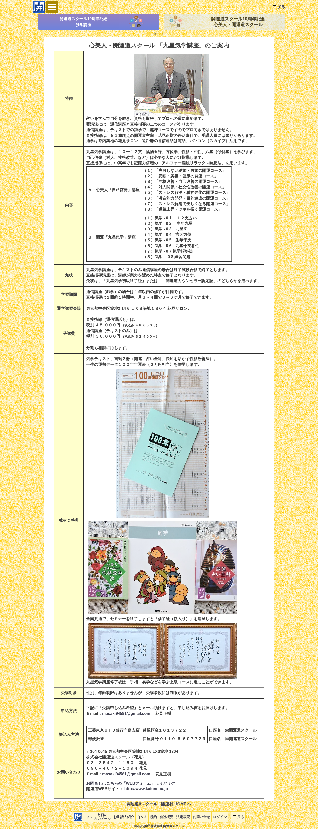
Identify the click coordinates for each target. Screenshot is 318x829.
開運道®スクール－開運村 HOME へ (159, 804)
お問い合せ (201, 817)
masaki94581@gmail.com (126, 713)
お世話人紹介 (123, 817)
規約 (153, 817)
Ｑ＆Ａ (142, 817)
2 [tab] (162, 33)
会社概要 (166, 817)
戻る (278, 7)
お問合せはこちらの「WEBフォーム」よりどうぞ (130, 783)
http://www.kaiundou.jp (146, 789)
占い (88, 817)
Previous (28, 21)
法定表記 (183, 817)
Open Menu (52, 7)
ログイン (220, 817)
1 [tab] (155, 33)
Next (289, 21)
